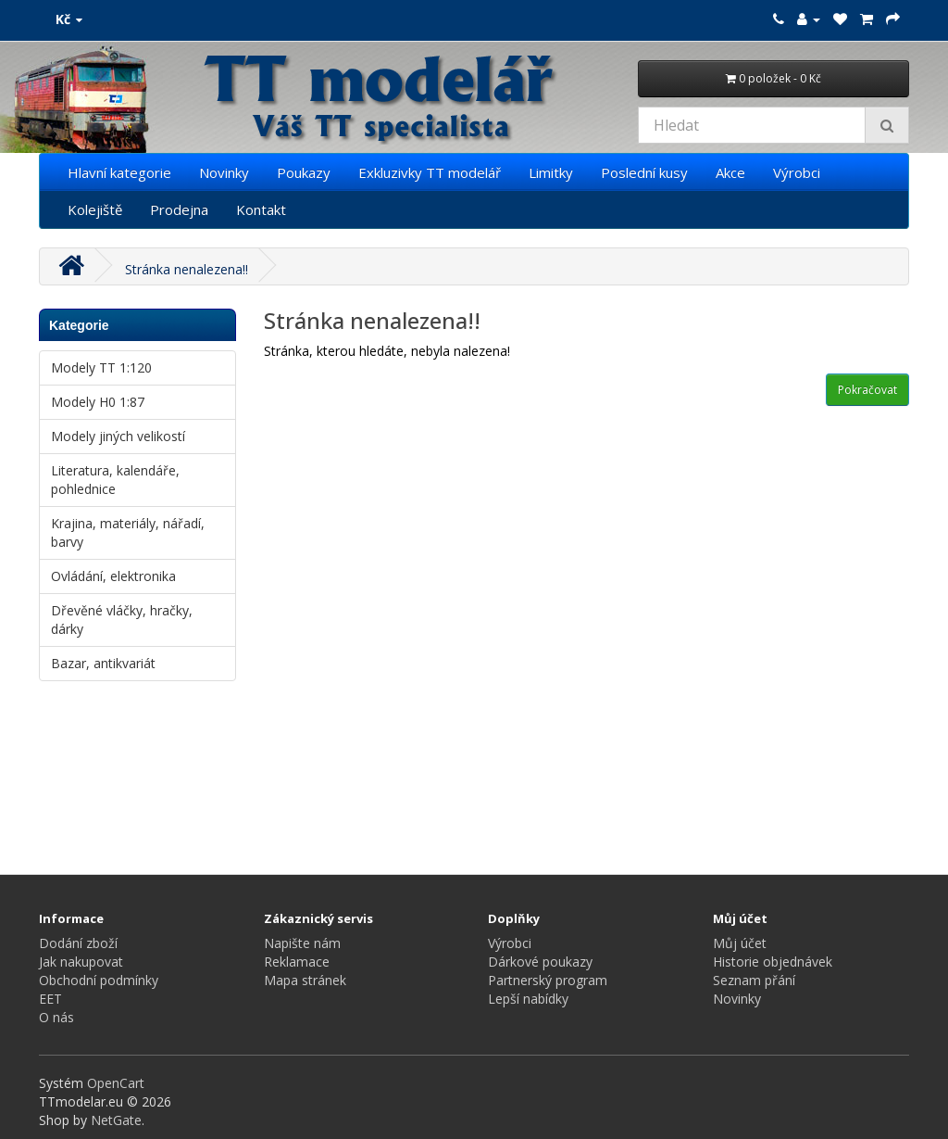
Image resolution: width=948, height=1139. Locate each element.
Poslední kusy (644, 172)
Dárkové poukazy (540, 961)
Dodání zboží (78, 943)
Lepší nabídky (528, 998)
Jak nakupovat (81, 961)
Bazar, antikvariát (103, 663)
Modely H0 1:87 (97, 402)
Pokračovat (867, 390)
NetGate (116, 1120)
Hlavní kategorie (119, 172)
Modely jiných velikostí (118, 436)
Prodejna (179, 209)
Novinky (224, 172)
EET (50, 998)
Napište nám (302, 943)
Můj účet (740, 943)
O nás (56, 1017)
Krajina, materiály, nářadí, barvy (128, 532)
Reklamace (297, 961)
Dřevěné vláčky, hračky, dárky (122, 619)
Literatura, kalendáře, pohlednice (115, 480)
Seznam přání (754, 980)
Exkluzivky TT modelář (429, 172)
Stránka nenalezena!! (186, 269)
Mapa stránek (305, 980)
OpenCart (115, 1083)
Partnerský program (547, 980)
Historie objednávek (772, 961)
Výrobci (796, 172)
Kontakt (261, 209)
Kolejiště (95, 209)
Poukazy (304, 172)
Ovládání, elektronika (113, 576)
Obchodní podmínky (98, 980)
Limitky (551, 172)
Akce (730, 172)
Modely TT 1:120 (101, 367)
